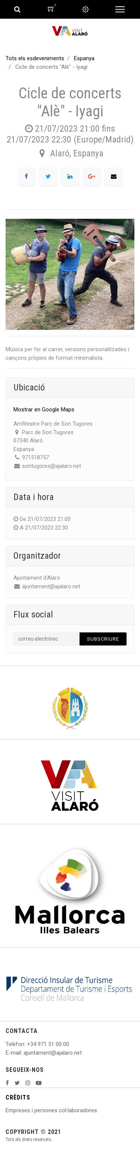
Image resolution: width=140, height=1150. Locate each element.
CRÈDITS (18, 1097)
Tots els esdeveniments (35, 58)
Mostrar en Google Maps (43, 409)
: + (27, 1044)
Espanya (84, 58)
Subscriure (103, 639)
